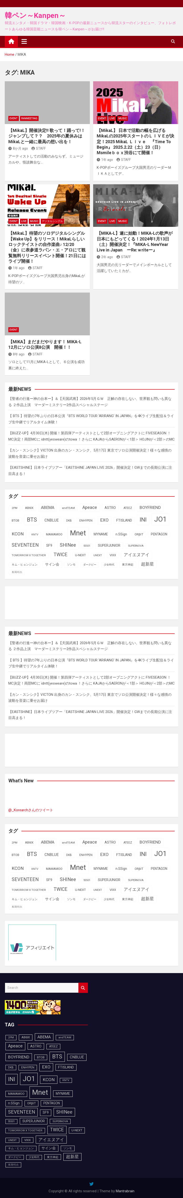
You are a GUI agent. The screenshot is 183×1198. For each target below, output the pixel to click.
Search (83, 988)
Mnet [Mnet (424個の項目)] (78, 533)
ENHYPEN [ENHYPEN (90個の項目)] (85, 520)
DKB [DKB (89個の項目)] (69, 520)
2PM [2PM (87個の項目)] (14, 508)
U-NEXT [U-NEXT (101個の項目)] (80, 555)
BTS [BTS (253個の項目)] (32, 519)
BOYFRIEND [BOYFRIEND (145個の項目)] (150, 507)
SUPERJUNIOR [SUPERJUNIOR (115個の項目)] (109, 545)
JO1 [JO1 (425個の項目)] (160, 519)
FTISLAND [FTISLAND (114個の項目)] (124, 520)
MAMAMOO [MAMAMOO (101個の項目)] (54, 534)
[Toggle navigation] (24, 41)
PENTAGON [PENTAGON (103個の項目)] (159, 534)
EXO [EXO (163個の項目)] (104, 520)
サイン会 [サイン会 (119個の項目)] (52, 564)
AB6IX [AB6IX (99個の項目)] (29, 508)
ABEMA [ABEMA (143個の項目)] (47, 507)
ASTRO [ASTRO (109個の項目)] (110, 508)
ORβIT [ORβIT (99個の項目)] (139, 534)
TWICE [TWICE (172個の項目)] (60, 554)
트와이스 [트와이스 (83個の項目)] (17, 572)
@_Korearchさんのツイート (30, 810)
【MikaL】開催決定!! (46, 136)
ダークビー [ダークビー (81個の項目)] (89, 564)
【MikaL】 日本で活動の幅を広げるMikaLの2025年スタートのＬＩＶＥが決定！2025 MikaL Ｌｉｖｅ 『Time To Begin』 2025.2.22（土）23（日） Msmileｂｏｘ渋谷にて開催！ (135, 141)
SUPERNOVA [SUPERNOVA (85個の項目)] (135, 545)
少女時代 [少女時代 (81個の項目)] (109, 564)
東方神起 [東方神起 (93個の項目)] (127, 564)
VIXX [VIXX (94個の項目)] (113, 555)
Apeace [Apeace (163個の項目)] (89, 507)
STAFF (38, 148)
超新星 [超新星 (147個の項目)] (147, 564)
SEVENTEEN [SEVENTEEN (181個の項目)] (25, 545)
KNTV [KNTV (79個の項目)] (34, 534)
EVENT (14, 118)
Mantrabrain (125, 1191)
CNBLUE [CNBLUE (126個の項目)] (52, 520)
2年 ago (105, 257)
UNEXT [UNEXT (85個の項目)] (97, 555)
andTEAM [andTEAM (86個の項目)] (68, 508)
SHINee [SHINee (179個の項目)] (68, 545)
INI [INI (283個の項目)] (143, 519)
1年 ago (105, 160)
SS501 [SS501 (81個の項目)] (87, 545)
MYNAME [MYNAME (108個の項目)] (101, 534)
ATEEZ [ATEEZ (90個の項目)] (127, 508)
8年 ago (16, 354)
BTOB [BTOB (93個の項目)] (15, 520)
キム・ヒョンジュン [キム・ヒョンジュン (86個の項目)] (24, 564)
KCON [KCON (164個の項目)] (18, 534)
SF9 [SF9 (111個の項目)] (49, 546)
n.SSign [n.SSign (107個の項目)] (121, 534)
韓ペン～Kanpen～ (35, 15)
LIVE (112, 118)
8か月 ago (18, 148)
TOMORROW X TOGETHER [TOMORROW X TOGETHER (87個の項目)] (29, 555)
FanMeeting (29, 118)
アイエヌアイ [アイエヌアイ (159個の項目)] (136, 554)
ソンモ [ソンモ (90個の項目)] (71, 564)
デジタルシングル (52, 221)
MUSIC (122, 118)
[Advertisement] (46, 602)
